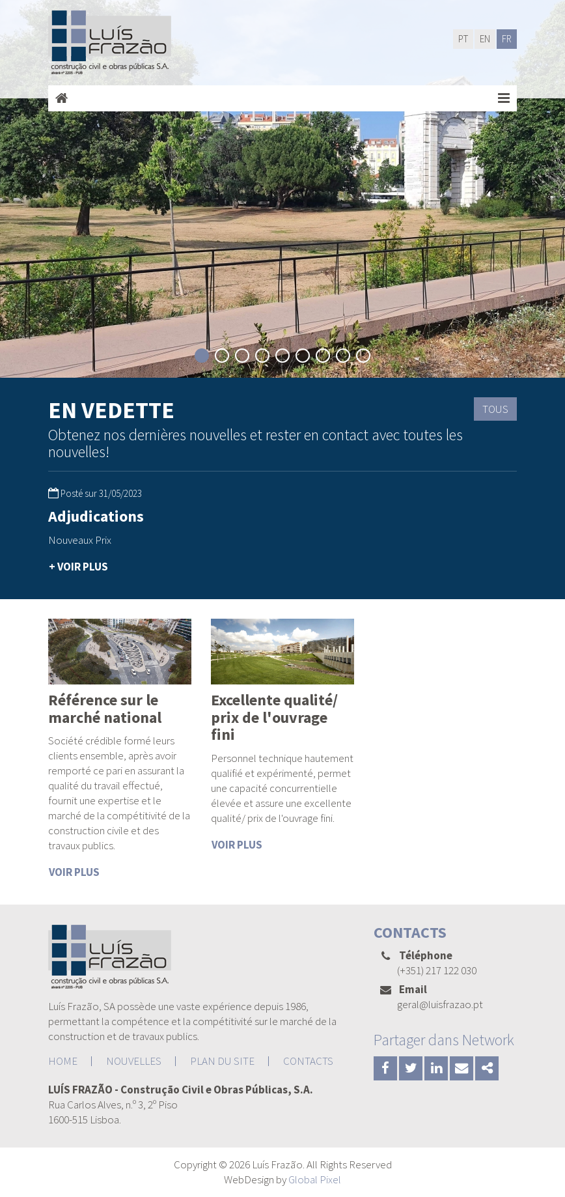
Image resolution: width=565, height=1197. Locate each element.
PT (463, 39)
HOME (62, 1061)
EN (485, 39)
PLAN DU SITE (222, 1061)
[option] (119, 542)
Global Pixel (314, 1179)
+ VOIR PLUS (78, 566)
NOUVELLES (133, 1061)
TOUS (495, 409)
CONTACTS (308, 1061)
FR (507, 39)
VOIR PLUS (74, 872)
